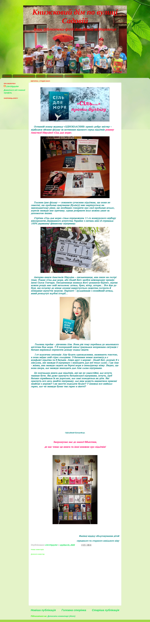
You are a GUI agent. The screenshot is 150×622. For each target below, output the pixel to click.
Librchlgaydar (12, 86)
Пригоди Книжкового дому (24, 76)
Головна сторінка (74, 610)
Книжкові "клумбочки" (74, 76)
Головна (7, 76)
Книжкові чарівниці (55, 76)
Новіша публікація (43, 610)
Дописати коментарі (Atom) (61, 616)
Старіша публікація (105, 610)
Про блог (40, 76)
